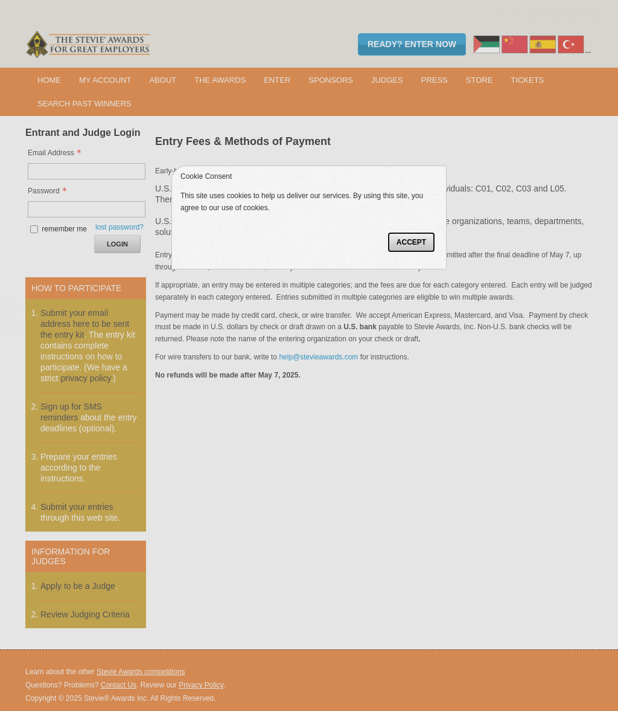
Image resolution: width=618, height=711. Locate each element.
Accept (411, 242)
